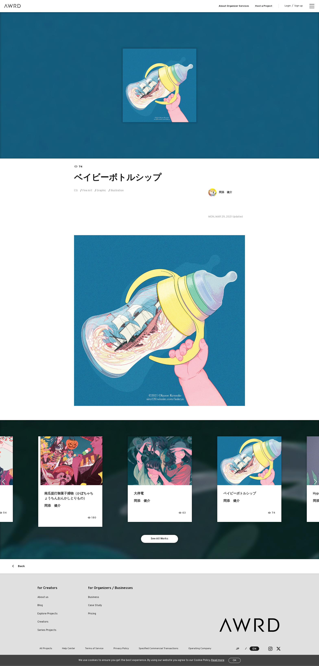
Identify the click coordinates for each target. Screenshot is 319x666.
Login (288, 6)
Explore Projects (47, 614)
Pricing (92, 614)
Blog (40, 606)
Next (316, 481)
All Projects (43, 649)
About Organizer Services (234, 6)
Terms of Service (84, 649)
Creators (42, 623)
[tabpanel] (159, 85)
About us (42, 598)
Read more (217, 660)
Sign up (298, 6)
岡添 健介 (227, 192)
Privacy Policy (107, 649)
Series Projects (46, 631)
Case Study (95, 606)
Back (21, 567)
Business (93, 598)
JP (237, 650)
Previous (3, 481)
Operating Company (178, 649)
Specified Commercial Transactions (141, 649)
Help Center (62, 649)
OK (234, 660)
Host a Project (263, 6)
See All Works (160, 539)
